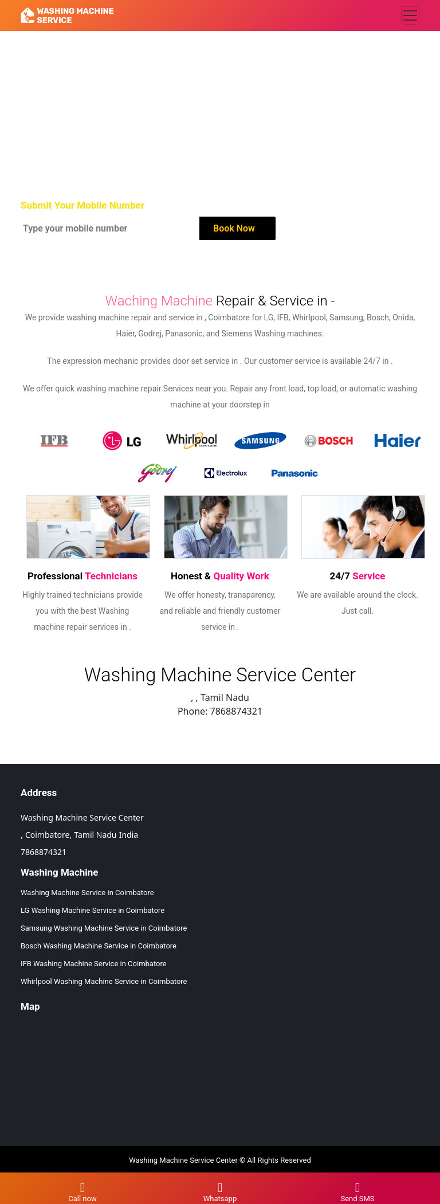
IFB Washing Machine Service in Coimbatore (94, 963)
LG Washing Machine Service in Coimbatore (92, 910)
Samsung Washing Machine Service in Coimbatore (104, 928)
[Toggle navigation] (410, 15)
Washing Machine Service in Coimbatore (87, 892)
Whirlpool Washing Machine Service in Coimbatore (104, 981)
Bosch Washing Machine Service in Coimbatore (98, 946)
